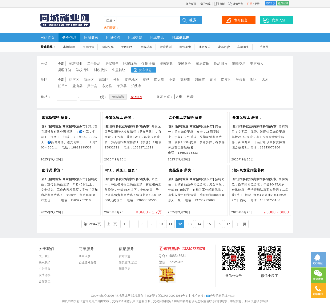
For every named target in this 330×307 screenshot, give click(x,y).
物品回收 (220, 63)
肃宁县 (92, 86)
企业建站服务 (87, 262)
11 (170, 224)
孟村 (265, 79)
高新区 (103, 79)
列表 (190, 96)
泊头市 (136, 86)
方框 (179, 96)
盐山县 (77, 86)
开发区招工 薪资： (120, 117)
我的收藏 (205, 3)
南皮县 (226, 79)
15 (209, 224)
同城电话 (157, 37)
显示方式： (165, 96)
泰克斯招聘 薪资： (56, 117)
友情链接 (45, 275)
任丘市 (63, 86)
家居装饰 (202, 63)
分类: (44, 63)
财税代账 (100, 70)
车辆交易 (238, 63)
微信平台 (238, 3)
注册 (249, 3)
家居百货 (224, 47)
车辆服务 (243, 47)
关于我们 (45, 256)
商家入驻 (84, 256)
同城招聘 (113, 37)
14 (199, 224)
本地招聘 (69, 47)
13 (190, 224)
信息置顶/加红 (128, 262)
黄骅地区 (131, 79)
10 (161, 224)
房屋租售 (88, 47)
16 (219, 224)
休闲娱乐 (204, 47)
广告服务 (45, 268)
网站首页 (47, 37)
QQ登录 (270, 3)
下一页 (241, 224)
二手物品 (263, 47)
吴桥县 (241, 79)
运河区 (74, 79)
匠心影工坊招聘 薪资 (185, 117)
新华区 (89, 79)
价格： (46, 96)
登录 (256, 3)
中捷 (172, 79)
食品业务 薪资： (182, 170)
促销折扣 (148, 63)
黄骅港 (185, 79)
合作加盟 (45, 281)
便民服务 (127, 47)
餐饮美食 (185, 47)
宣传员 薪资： (53, 170)
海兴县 (122, 86)
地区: (44, 79)
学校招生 (82, 70)
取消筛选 (136, 97)
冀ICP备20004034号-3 (173, 295)
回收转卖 (146, 47)
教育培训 (166, 47)
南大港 (159, 79)
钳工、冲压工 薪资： (121, 170)
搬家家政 (166, 63)
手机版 (221, 3)
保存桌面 (191, 3)
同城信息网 (181, 37)
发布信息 (145, 70)
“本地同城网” (123, 295)
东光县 (107, 86)
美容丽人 (256, 63)
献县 (253, 79)
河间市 (200, 79)
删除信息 (124, 268)
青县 (213, 79)
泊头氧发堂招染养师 (248, 170)
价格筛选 (118, 96)
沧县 (116, 79)
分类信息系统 (220, 295)
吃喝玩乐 (130, 63)
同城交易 (135, 37)
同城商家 (91, 37)
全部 (61, 63)
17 (228, 224)
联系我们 (45, 262)
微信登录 (283, 3)
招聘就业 (75, 63)
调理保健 (64, 70)
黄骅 (146, 79)
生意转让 (118, 70)
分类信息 (69, 37)
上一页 (112, 224)
